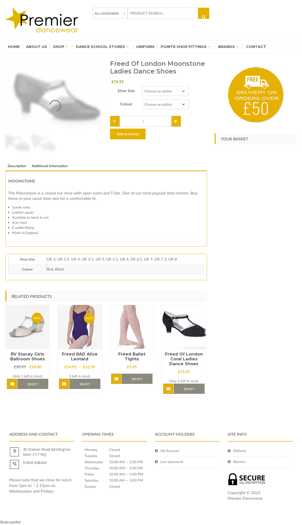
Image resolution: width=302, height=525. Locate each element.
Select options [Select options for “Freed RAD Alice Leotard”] (84, 385)
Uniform (145, 46)
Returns (239, 461)
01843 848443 (35, 462)
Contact (256, 46)
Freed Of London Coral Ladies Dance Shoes (184, 359)
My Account (169, 450)
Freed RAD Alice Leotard (80, 356)
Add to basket (128, 134)
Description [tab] (17, 166)
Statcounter (10, 521)
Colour (126, 103)
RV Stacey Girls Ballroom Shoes (27, 356)
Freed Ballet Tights (131, 356)
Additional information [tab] (50, 166)
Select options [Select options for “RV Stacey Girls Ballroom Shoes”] (32, 385)
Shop (58, 46)
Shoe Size (126, 90)
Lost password (171, 461)
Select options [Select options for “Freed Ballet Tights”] (137, 380)
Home (14, 46)
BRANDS (226, 46)
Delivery (239, 450)
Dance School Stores (100, 46)
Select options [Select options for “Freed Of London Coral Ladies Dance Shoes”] (189, 390)
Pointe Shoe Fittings (184, 46)
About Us (36, 46)
